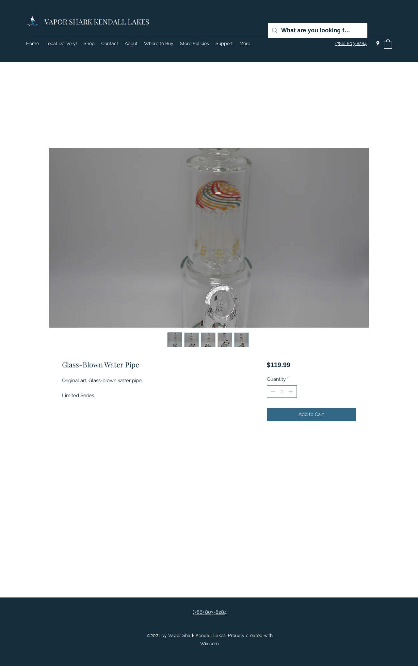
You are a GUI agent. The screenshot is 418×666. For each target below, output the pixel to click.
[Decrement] (272, 392)
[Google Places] (378, 43)
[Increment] (291, 392)
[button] (388, 44)
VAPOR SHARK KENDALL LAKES (96, 21)
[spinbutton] (281, 392)
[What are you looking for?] (317, 30)
